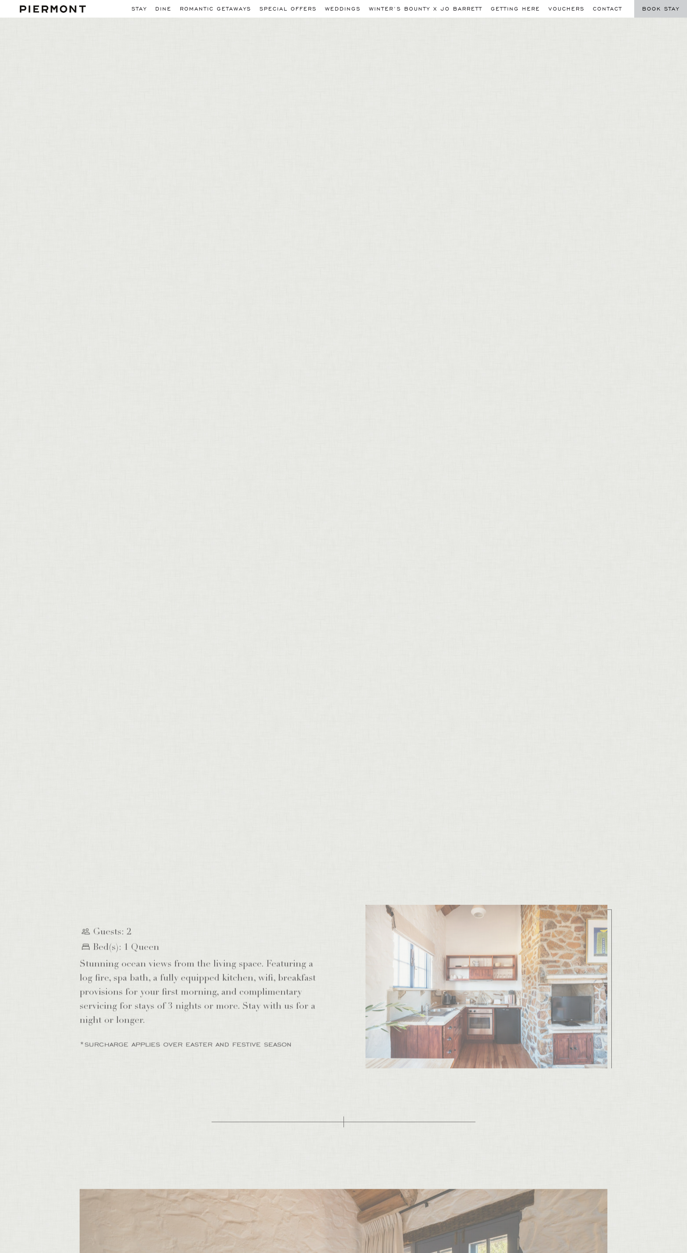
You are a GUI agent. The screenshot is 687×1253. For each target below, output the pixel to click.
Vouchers (566, 8)
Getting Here (515, 8)
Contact (607, 8)
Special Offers (288, 8)
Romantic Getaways (215, 8)
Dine (163, 8)
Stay (139, 8)
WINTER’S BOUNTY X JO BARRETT (425, 8)
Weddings (343, 8)
